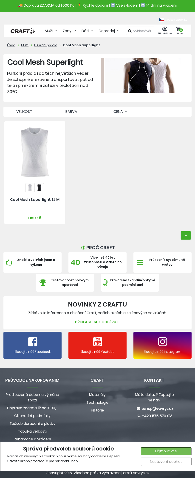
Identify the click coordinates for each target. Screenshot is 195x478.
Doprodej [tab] (109, 30)
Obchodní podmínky (32, 415)
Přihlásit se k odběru (97, 322)
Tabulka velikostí (32, 431)
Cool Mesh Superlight (81, 45)
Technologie (97, 402)
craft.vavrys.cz (136, 472)
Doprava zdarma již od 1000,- (32, 408)
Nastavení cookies (166, 461)
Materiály (97, 394)
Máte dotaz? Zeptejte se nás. (154, 397)
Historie (97, 410)
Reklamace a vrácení (32, 439)
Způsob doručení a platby (32, 423)
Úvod (11, 45)
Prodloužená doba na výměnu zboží (32, 397)
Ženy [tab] (70, 30)
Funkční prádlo (45, 45)
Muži (24, 45)
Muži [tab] (51, 30)
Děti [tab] (88, 30)
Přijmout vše (166, 451)
